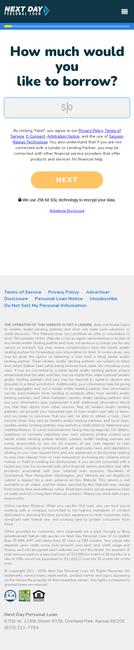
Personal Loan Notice (59, 298)
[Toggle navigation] (124, 9)
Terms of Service (22, 292)
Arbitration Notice (63, 136)
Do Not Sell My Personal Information (45, 305)
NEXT (67, 179)
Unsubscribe (103, 298)
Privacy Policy (91, 130)
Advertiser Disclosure (67, 210)
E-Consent (35, 136)
